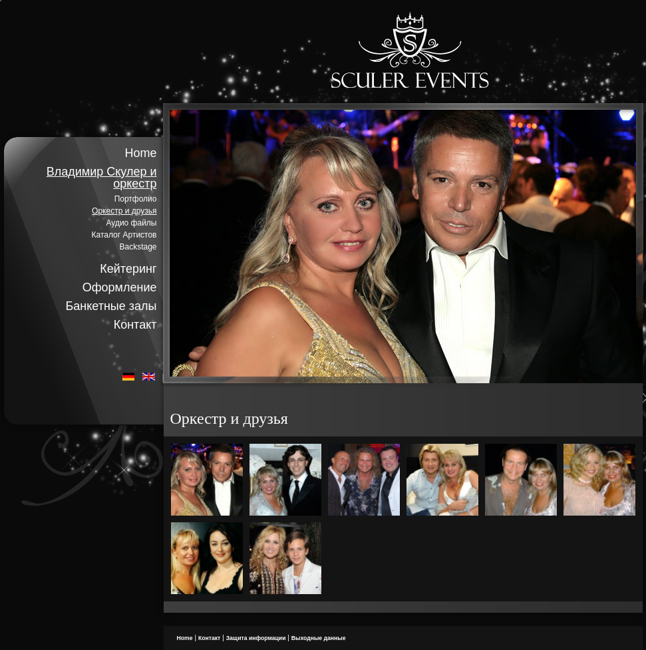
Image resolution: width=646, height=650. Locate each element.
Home (140, 153)
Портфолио (135, 199)
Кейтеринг (128, 268)
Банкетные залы (110, 306)
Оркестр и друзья (124, 211)
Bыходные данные (318, 638)
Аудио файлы (131, 223)
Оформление (119, 287)
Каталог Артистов (124, 235)
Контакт (135, 324)
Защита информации (256, 638)
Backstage (137, 246)
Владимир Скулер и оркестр (102, 177)
